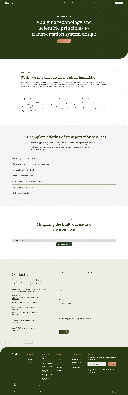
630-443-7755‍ (15, 322)
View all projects (63, 244)
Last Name (91, 273)
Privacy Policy (38, 392)
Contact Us (63, 41)
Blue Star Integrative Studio (47, 367)
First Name (62, 273)
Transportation (61, 365)
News (103, 3)
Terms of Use (89, 319)
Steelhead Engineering (48, 363)
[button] (66, 3)
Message (61, 299)
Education (74, 357)
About (28, 357)
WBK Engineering (46, 361)
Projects (96, 3)
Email (60, 281)
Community (60, 370)
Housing (74, 365)
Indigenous (60, 357)
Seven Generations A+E (47, 357)
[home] (9, 3)
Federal (59, 359)
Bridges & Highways (77, 362)
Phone (60, 290)
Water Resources (76, 367)
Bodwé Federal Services (46, 371)
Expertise (29, 359)
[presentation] (71, 324)
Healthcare (75, 359)
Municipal (59, 362)
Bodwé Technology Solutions (47, 375)
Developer (59, 367)
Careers (111, 3)
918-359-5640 (15, 330)
